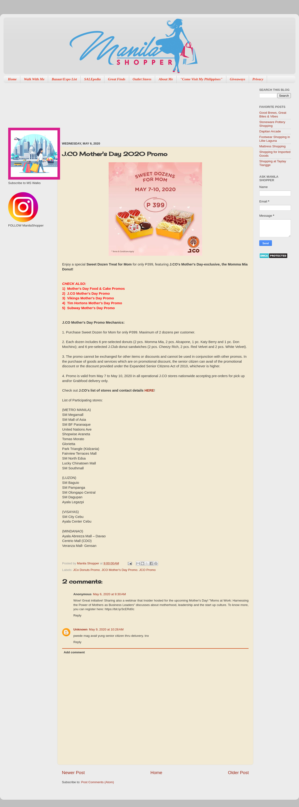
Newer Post (73, 772)
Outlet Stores (142, 79)
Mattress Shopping (272, 146)
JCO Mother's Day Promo (119, 570)
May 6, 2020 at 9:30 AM (109, 594)
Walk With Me (34, 79)
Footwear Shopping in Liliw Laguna (274, 138)
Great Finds (116, 79)
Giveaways (237, 79)
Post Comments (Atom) (97, 782)
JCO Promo (147, 570)
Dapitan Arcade (270, 131)
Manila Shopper (88, 563)
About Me (166, 79)
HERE (149, 390)
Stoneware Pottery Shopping (272, 123)
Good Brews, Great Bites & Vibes (272, 114)
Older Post (238, 772)
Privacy (258, 79)
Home (12, 79)
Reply (77, 615)
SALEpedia (92, 79)
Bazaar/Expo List (64, 79)
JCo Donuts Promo (86, 570)
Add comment (74, 652)
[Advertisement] (87, 110)
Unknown (80, 629)
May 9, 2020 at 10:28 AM (106, 629)
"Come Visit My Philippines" (201, 79)
